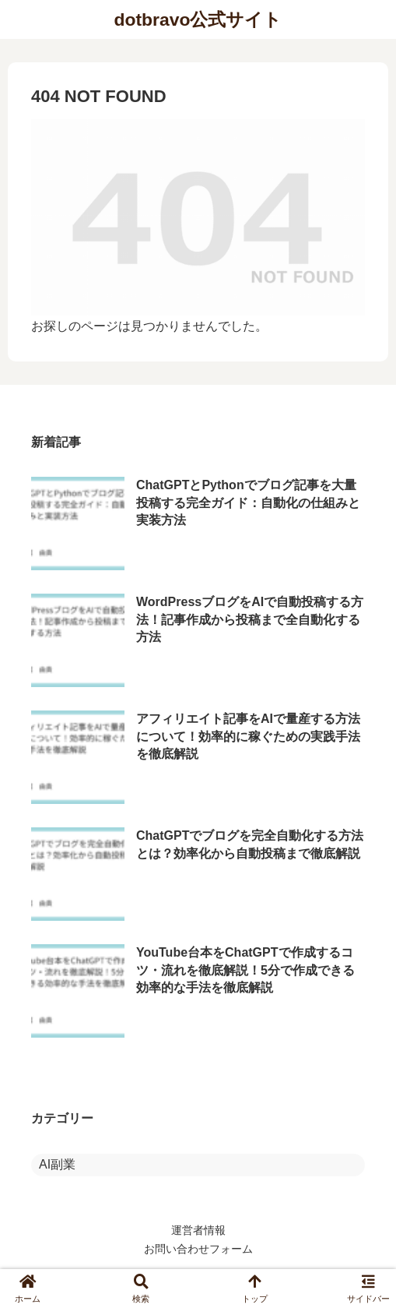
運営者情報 (198, 1230)
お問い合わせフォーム (198, 1249)
